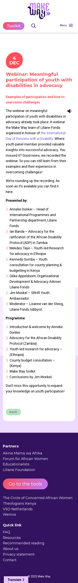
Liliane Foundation (19, 470)
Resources (12, 538)
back (13, 412)
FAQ (6, 532)
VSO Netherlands (18, 509)
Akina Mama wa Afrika (22, 453)
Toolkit (14, 26)
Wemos (9, 514)
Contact (10, 560)
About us (10, 549)
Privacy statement (19, 554)
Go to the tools (25, 484)
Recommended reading (23, 543)
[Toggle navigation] (71, 25)
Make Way (44, 576)
